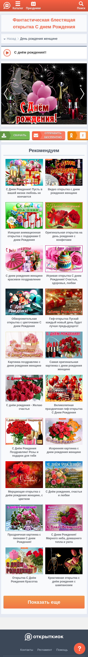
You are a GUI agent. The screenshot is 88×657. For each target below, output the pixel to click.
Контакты (26, 650)
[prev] (5, 94)
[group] (44, 52)
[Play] (7, 52)
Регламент (44, 650)
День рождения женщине (39, 38)
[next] (82, 94)
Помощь (62, 650)
